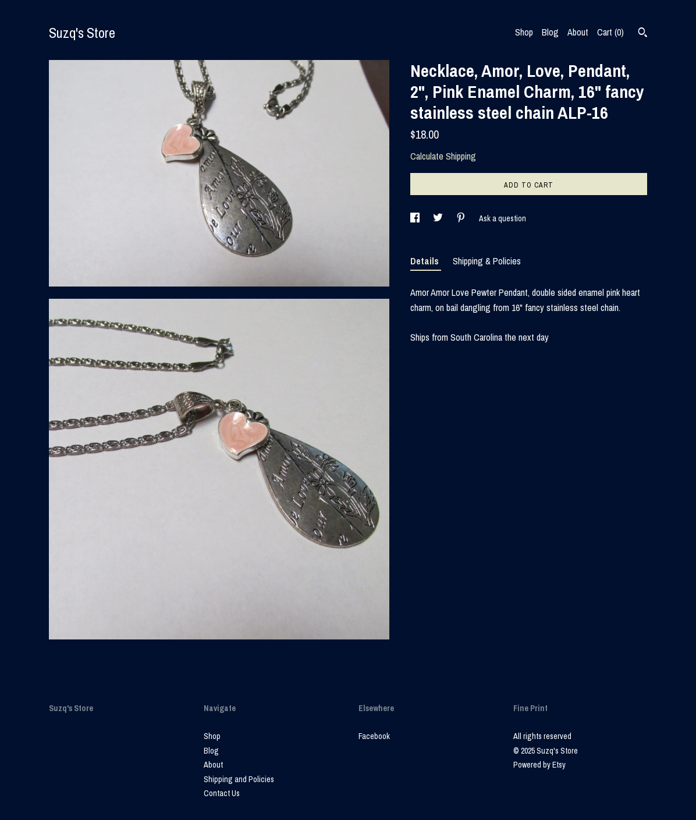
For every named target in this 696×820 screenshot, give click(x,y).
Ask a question (502, 218)
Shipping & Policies (487, 261)
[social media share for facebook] (415, 218)
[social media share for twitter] (439, 218)
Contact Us (222, 793)
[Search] (642, 33)
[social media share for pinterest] (461, 218)
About (577, 32)
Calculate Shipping (443, 156)
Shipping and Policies (239, 779)
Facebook (374, 736)
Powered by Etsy (539, 764)
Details (425, 261)
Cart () (610, 32)
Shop (524, 32)
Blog (550, 32)
